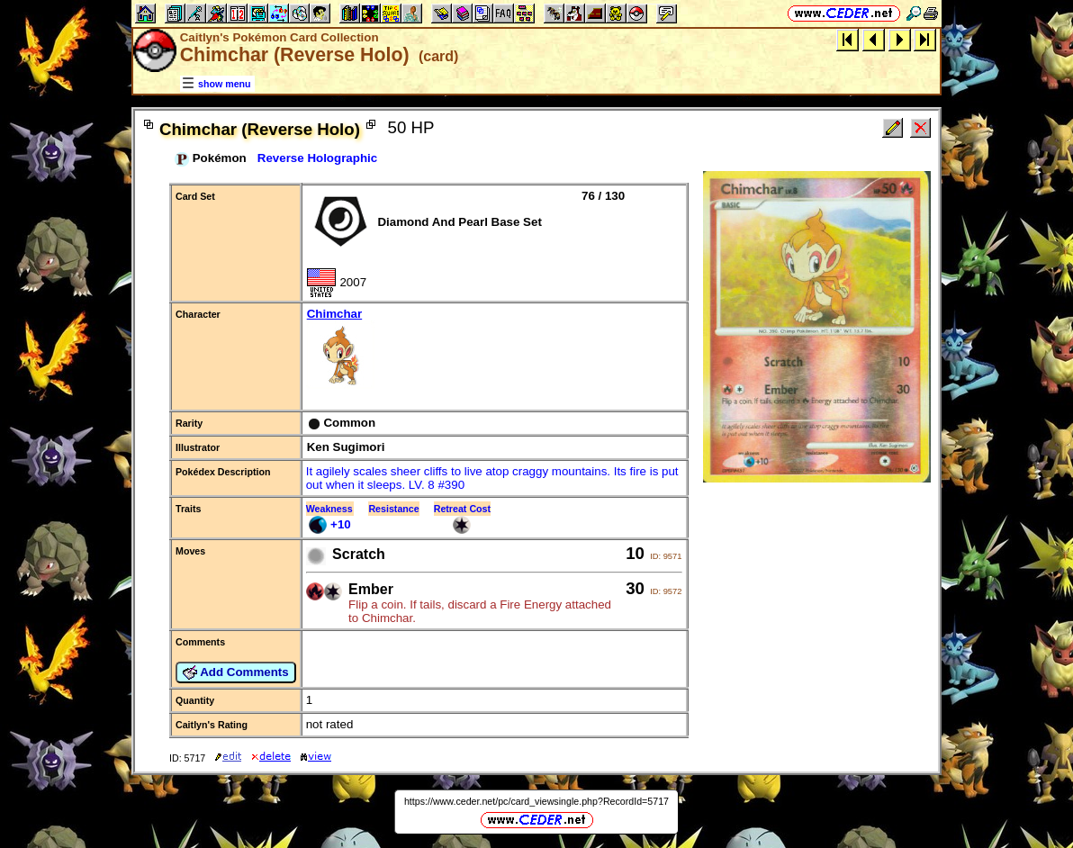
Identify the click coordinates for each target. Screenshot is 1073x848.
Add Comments (236, 672)
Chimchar (494, 349)
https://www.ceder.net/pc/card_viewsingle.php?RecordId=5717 (536, 801)
